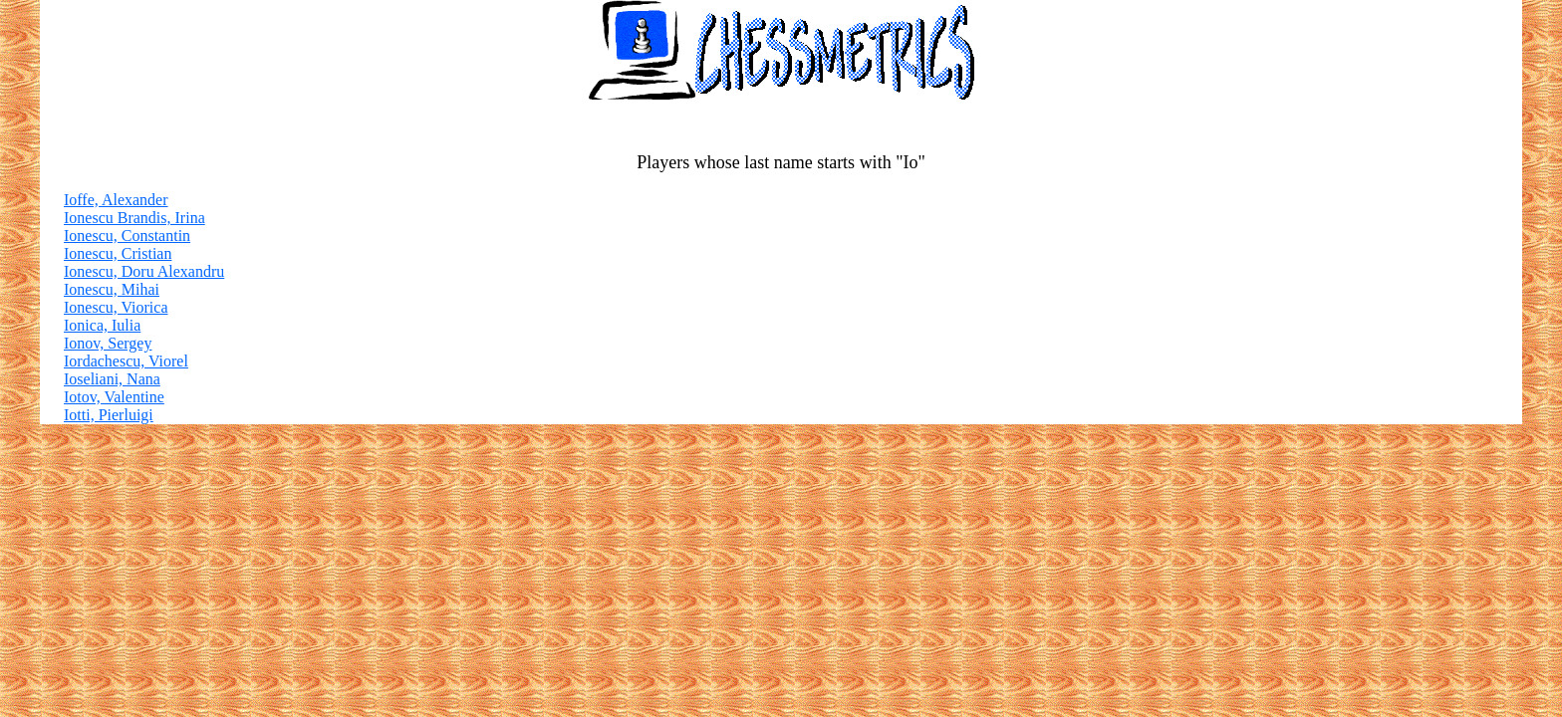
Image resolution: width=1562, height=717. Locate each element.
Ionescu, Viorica (115, 307)
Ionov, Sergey (107, 343)
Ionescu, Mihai (111, 289)
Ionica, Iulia (102, 325)
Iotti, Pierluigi (108, 414)
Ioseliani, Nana (112, 378)
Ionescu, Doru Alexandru (144, 271)
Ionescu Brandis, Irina (134, 217)
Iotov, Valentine (114, 396)
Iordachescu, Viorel (126, 361)
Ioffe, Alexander (116, 199)
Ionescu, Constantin (127, 235)
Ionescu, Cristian (117, 253)
